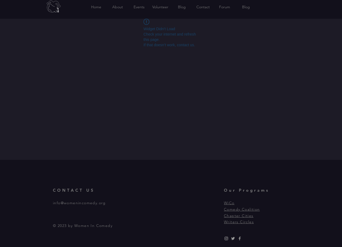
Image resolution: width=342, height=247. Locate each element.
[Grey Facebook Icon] (239, 238)
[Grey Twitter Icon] (233, 238)
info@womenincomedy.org (79, 202)
